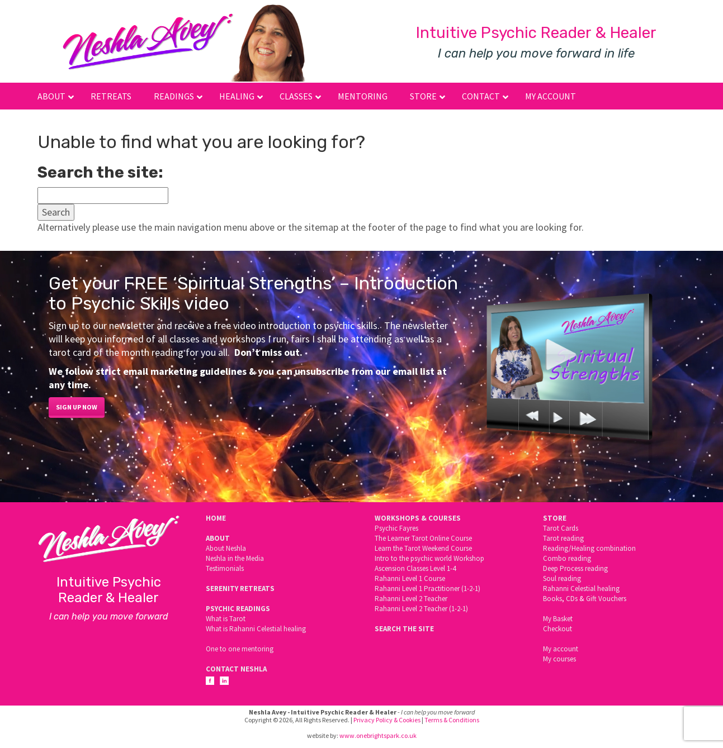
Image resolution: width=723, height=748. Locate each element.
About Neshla (226, 548)
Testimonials (225, 568)
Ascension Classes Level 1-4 (415, 568)
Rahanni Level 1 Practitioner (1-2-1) (427, 588)
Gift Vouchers (606, 598)
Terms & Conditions (451, 720)
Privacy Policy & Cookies (386, 720)
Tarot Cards (560, 528)
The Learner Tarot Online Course (423, 538)
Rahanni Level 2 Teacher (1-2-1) (421, 608)
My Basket (558, 618)
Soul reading (562, 578)
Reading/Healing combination (589, 548)
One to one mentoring (239, 649)
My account (560, 649)
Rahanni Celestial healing (581, 588)
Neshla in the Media (235, 558)
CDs (572, 598)
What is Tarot (225, 618)
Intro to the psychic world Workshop (429, 558)
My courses (559, 659)
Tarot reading (563, 538)
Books (552, 598)
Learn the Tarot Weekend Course (423, 548)
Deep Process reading (575, 568)
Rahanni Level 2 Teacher (411, 598)
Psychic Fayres (396, 528)
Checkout (557, 628)
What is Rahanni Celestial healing (256, 628)
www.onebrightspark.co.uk (378, 735)
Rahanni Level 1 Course (410, 578)
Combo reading (567, 558)
